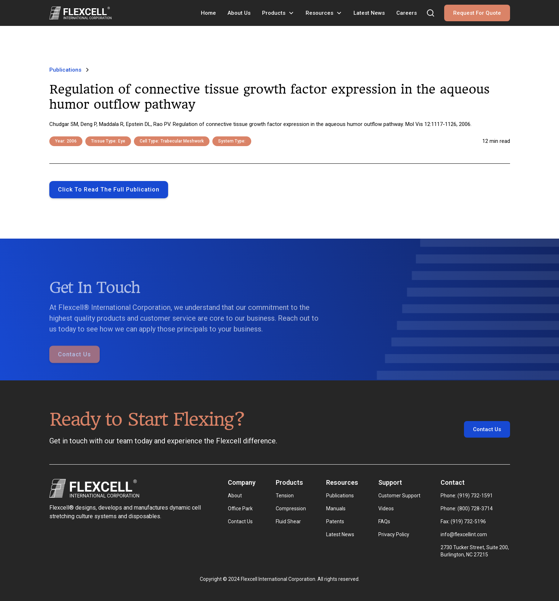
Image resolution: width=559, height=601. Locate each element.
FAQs (384, 521)
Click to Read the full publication (108, 189)
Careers (406, 13)
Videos (386, 508)
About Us (239, 13)
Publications (340, 495)
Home (208, 13)
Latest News (369, 13)
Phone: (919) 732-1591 (467, 495)
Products (273, 13)
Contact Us (74, 364)
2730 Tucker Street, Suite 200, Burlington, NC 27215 (475, 550)
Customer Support (399, 495)
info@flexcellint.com (464, 534)
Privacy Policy (393, 534)
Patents (335, 521)
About (235, 495)
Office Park (240, 508)
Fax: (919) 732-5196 (463, 521)
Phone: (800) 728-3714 (467, 508)
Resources (319, 13)
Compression (291, 508)
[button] (278, 12)
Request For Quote (477, 13)
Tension (285, 495)
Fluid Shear (288, 521)
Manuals (336, 508)
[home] (80, 12)
